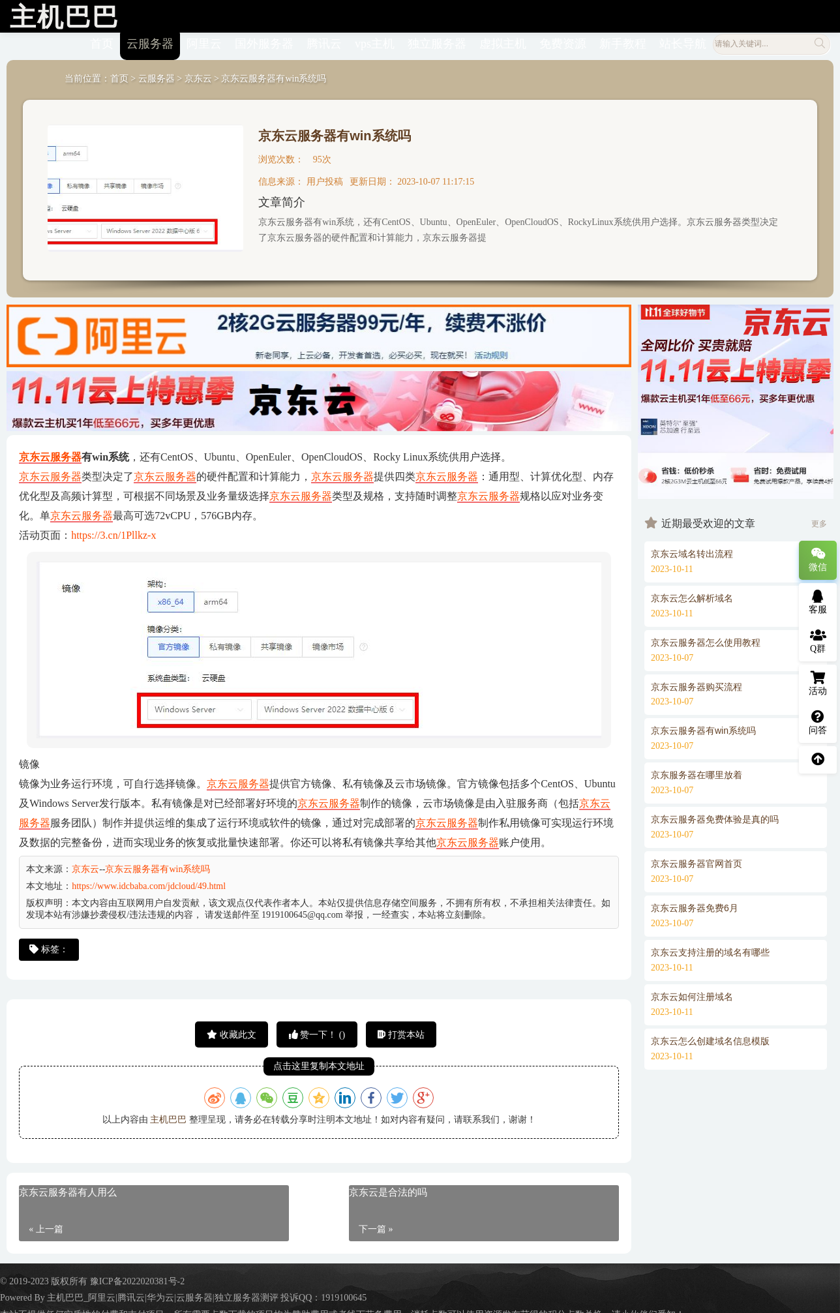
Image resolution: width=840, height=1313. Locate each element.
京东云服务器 (50, 454)
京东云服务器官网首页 (696, 861)
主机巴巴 (168, 1116)
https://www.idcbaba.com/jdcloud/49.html (149, 883)
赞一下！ (317, 1031)
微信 (818, 559)
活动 (818, 683)
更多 (819, 520)
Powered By (23, 1295)
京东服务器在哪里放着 (696, 772)
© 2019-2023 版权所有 (45, 1279)
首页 (101, 41)
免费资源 (562, 41)
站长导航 (682, 41)
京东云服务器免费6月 (694, 905)
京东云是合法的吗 (388, 1190)
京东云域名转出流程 (692, 550)
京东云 (198, 76)
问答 (818, 722)
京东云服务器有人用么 (68, 1190)
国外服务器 (264, 41)
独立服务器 (437, 41)
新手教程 (622, 41)
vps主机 (375, 41)
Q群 (818, 641)
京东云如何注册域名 (692, 993)
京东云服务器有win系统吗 (334, 133)
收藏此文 (231, 1031)
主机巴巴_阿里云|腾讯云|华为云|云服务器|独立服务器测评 (162, 1295)
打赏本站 (401, 1031)
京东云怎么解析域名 (692, 595)
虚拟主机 (502, 41)
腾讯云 (324, 41)
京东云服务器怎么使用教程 (705, 639)
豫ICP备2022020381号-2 (137, 1279)
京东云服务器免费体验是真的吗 (715, 816)
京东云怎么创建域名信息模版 (710, 1038)
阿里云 (204, 41)
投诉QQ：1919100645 (323, 1295)
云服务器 (150, 41)
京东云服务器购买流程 (696, 683)
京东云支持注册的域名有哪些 (710, 949)
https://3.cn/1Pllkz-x (113, 532)
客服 (818, 602)
